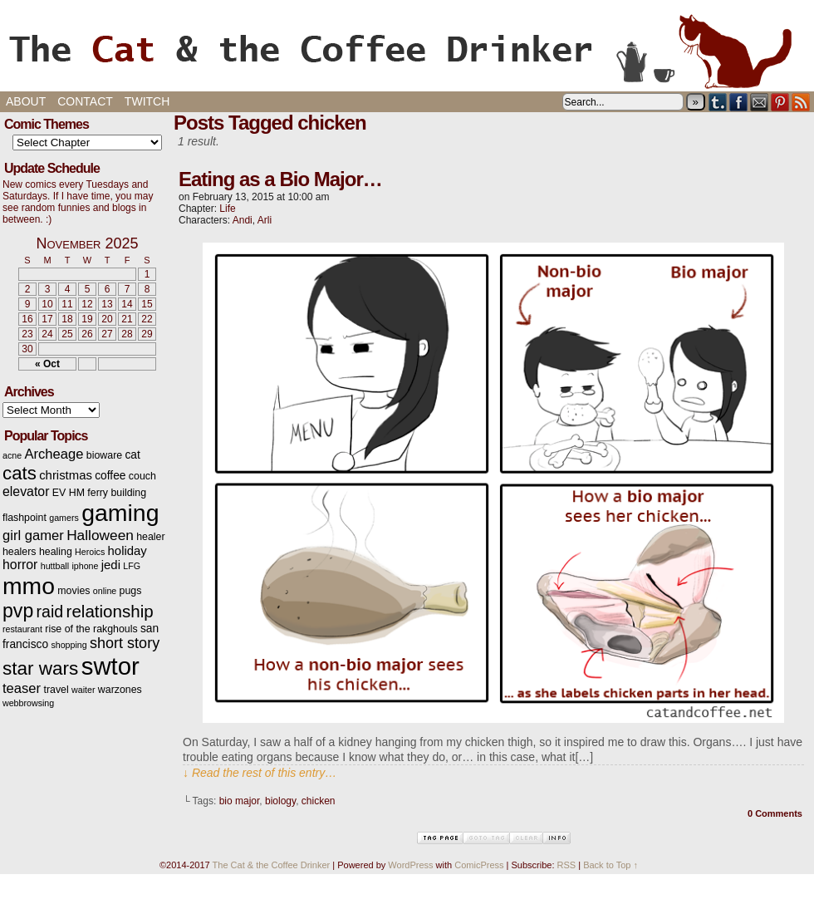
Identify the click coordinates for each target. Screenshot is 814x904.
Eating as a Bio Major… (280, 179)
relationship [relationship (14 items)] (110, 611)
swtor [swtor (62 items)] (110, 666)
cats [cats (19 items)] (19, 473)
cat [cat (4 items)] (132, 455)
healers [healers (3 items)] (19, 552)
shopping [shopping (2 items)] (68, 645)
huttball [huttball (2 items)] (55, 566)
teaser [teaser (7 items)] (21, 688)
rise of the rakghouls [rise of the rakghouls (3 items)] (91, 629)
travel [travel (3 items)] (55, 689)
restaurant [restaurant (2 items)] (22, 629)
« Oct (47, 364)
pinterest (780, 101)
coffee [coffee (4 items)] (110, 475)
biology (280, 801)
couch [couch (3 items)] (142, 476)
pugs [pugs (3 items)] (131, 591)
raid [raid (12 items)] (50, 611)
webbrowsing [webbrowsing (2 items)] (28, 703)
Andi (243, 220)
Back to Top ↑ (610, 865)
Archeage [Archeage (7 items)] (53, 454)
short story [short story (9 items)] (124, 643)
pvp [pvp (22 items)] (17, 611)
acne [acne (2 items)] (12, 455)
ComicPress (478, 865)
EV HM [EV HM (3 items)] (68, 493)
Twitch (147, 101)
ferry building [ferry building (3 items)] (116, 493)
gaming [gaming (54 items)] (120, 512)
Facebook (738, 101)
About (26, 101)
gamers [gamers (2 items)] (64, 518)
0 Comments (775, 813)
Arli (264, 220)
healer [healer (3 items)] (150, 537)
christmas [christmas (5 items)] (65, 475)
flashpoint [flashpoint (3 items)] (24, 517)
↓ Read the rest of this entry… (259, 772)
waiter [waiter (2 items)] (83, 690)
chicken (319, 801)
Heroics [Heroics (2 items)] (90, 552)
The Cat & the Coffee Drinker (407, 49)
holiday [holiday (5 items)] (127, 551)
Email (759, 101)
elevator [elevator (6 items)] (25, 491)
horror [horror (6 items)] (19, 565)
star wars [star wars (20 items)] (40, 668)
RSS (801, 101)
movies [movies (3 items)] (73, 591)
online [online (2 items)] (104, 591)
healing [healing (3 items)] (55, 552)
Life (227, 208)
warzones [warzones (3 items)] (120, 689)
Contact (85, 101)
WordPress (410, 865)
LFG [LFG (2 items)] (131, 566)
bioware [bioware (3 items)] (104, 455)
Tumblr (718, 101)
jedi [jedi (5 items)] (110, 565)
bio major (239, 801)
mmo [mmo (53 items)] (28, 585)
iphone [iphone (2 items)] (84, 566)
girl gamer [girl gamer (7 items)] (33, 535)
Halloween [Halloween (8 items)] (100, 535)
